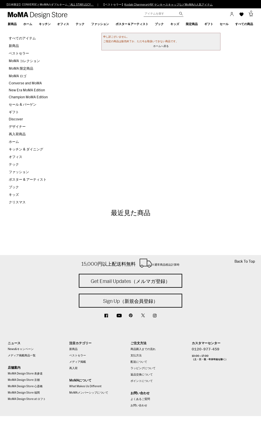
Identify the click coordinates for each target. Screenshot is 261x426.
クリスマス (17, 202)
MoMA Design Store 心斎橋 (25, 386)
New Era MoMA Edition (27, 90)
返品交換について (141, 374)
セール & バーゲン (22, 104)
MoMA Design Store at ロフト (27, 399)
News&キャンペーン (21, 349)
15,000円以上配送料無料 (130, 263)
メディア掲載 (77, 362)
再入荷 (73, 368)
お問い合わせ (138, 405)
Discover (16, 119)
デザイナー (17, 126)
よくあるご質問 (140, 399)
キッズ (14, 194)
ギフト (14, 112)
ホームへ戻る (161, 46)
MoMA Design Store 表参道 (25, 373)
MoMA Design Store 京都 (24, 380)
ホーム (14, 141)
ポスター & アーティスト (28, 179)
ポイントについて (141, 381)
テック (14, 164)
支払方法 (136, 355)
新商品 (14, 46)
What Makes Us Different (85, 386)
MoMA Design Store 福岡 (24, 392)
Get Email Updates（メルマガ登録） (130, 281)
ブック (14, 187)
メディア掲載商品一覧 (22, 355)
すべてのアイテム (22, 38)
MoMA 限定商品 (21, 68)
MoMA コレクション (24, 61)
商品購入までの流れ (143, 349)
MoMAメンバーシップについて (88, 392)
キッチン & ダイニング (26, 149)
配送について (138, 362)
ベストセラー (19, 53)
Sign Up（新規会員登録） (130, 301)
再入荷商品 (17, 134)
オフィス (15, 157)
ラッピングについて (143, 368)
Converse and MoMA (25, 83)
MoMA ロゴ (17, 76)
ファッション (19, 172)
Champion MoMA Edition (28, 97)
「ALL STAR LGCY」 (81, 4)
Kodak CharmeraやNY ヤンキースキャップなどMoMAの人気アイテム (168, 4)
